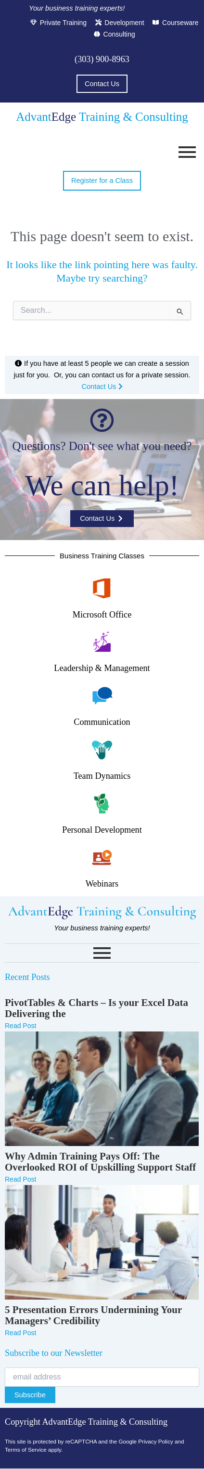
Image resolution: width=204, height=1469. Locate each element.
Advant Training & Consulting (102, 116)
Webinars (102, 884)
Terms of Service (26, 1449)
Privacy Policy (155, 1441)
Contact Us (101, 386)
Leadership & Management (102, 668)
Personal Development (101, 830)
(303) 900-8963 (102, 59)
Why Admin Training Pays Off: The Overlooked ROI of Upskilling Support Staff (100, 1162)
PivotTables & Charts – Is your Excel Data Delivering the (96, 1008)
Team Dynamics (102, 776)
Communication (102, 722)
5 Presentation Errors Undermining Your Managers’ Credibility (93, 1315)
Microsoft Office (102, 614)
